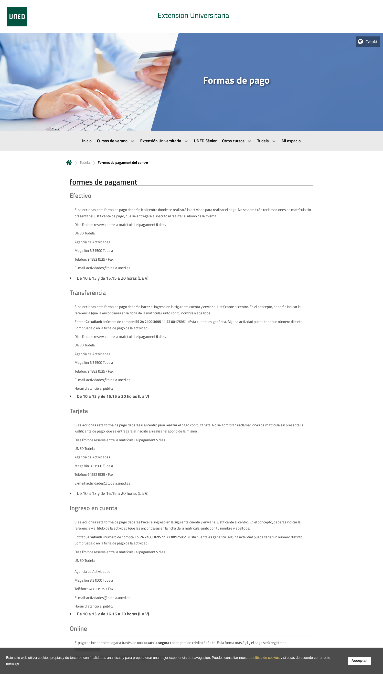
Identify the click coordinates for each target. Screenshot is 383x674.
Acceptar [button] (359, 661)
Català (371, 41)
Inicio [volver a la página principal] (69, 162)
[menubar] (191, 141)
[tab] (191, 16)
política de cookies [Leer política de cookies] (266, 658)
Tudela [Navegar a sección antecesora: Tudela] (85, 162)
